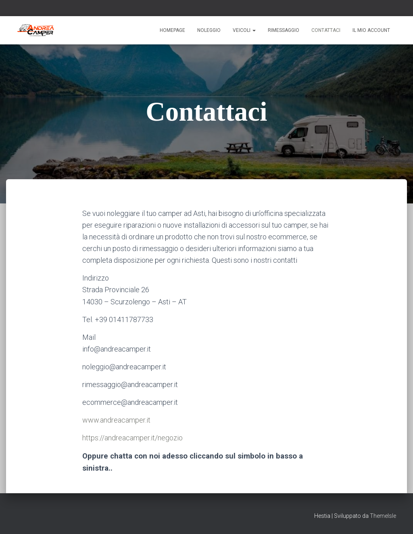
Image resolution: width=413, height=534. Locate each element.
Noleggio (209, 30)
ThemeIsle (383, 516)
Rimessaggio (283, 30)
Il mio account (371, 30)
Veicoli (244, 30)
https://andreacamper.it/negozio (132, 437)
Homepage (172, 30)
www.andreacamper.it (116, 420)
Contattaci (325, 30)
